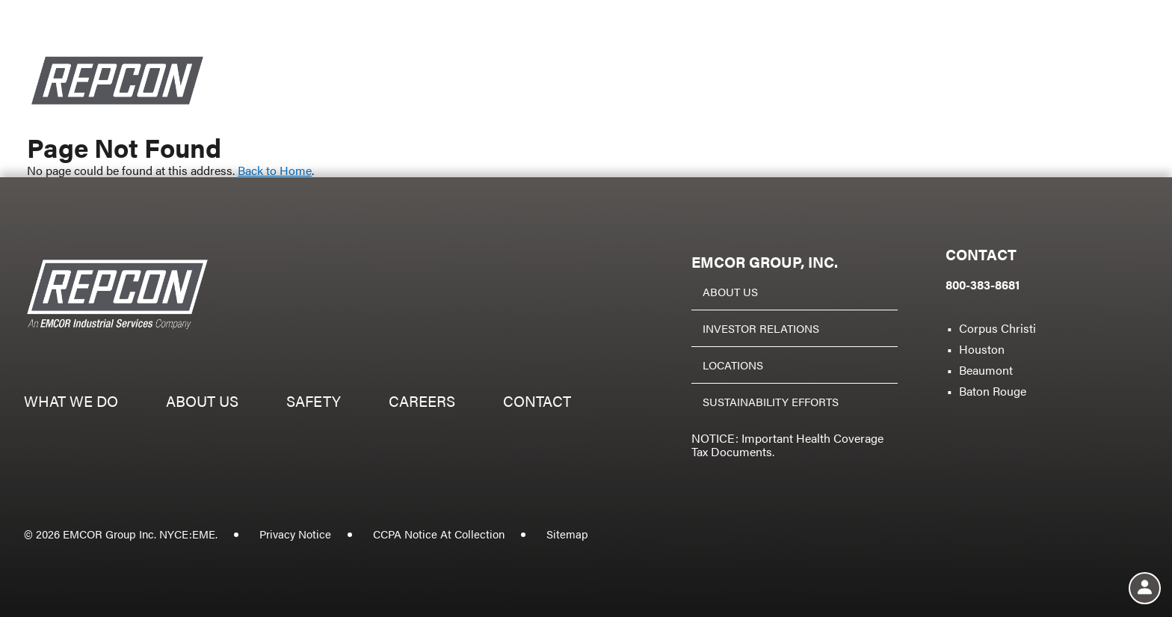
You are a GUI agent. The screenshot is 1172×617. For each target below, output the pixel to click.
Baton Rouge (992, 390)
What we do (624, 104)
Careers (975, 104)
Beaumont (986, 369)
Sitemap (567, 533)
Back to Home (275, 170)
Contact (1090, 104)
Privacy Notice (295, 533)
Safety (866, 104)
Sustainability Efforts (771, 401)
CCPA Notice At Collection (439, 533)
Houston (982, 348)
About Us (730, 291)
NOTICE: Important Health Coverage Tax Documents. (787, 444)
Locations (733, 364)
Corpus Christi (997, 328)
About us (755, 104)
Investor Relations (761, 328)
